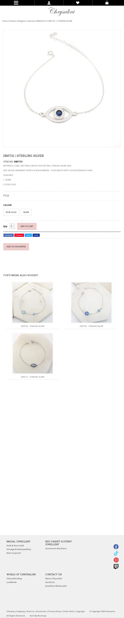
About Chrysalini (53, 578)
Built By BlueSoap (38, 615)
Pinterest (19, 235)
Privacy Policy (54, 611)
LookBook (12, 582)
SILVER (26, 212)
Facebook (8, 235)
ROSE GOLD (11, 212)
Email (36, 235)
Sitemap (10, 611)
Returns (30, 611)
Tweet (28, 235)
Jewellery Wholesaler (58, 586)
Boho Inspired (18, 554)
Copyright (80, 611)
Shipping (20, 611)
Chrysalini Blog (14, 578)
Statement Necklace (56, 548)
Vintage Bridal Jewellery (19, 549)
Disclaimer (41, 611)
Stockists (51, 582)
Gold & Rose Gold (15, 545)
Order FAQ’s (68, 611)
